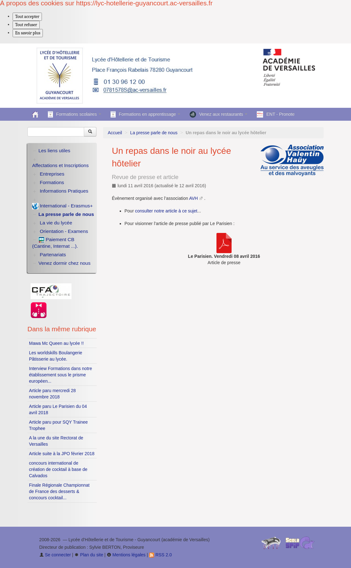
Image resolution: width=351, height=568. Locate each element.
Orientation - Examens (64, 231)
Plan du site (88, 554)
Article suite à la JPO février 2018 (62, 453)
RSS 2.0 (160, 554)
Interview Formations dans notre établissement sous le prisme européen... (60, 375)
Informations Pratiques (64, 191)
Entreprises (52, 174)
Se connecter (55, 554)
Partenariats (53, 254)
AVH (193, 198)
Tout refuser (26, 24)
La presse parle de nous (153, 132)
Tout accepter (27, 16)
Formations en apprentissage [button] (145, 114)
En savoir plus (27, 33)
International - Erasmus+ (62, 206)
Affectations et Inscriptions (60, 165)
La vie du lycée (56, 222)
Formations (52, 182)
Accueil (115, 132)
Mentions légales (126, 554)
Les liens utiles (54, 150)
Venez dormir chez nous (64, 263)
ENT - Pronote (275, 114)
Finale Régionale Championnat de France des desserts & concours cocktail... (59, 491)
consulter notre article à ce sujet (166, 210)
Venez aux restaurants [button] (218, 114)
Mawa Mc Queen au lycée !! (56, 343)
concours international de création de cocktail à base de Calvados (58, 469)
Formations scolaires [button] (74, 114)
